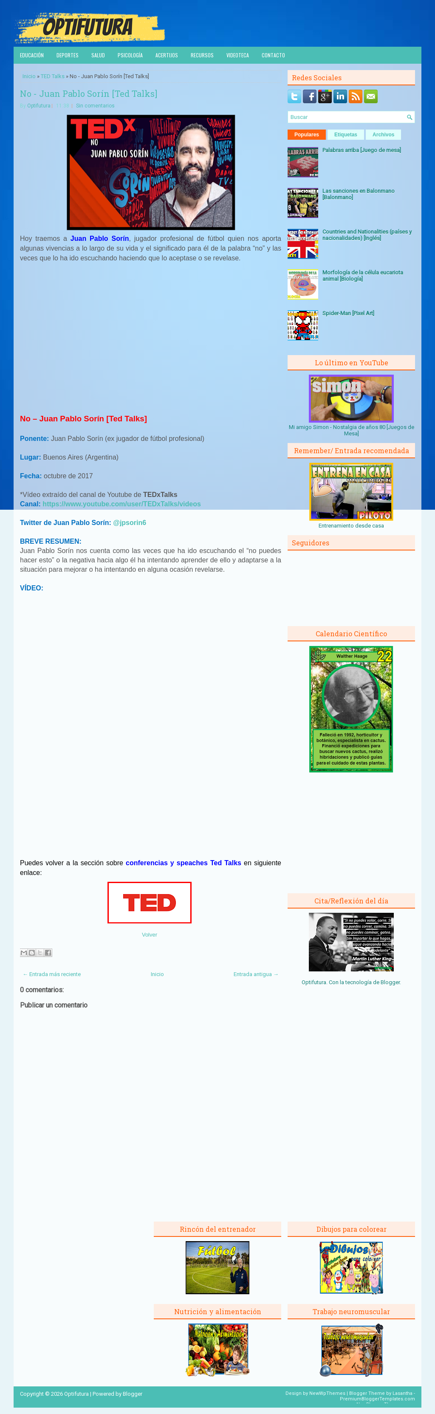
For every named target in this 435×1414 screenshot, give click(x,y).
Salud (98, 55)
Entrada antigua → (256, 974)
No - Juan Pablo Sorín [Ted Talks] (88, 93)
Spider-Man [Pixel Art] (348, 313)
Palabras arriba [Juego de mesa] (361, 150)
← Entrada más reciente (52, 974)
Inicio (29, 76)
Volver (149, 934)
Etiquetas (345, 135)
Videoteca (237, 55)
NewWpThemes (327, 1393)
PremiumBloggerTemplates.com (377, 1399)
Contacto (273, 55)
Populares (306, 135)
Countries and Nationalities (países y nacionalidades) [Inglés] (367, 235)
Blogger (390, 982)
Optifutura (39, 106)
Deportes (67, 55)
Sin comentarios (95, 106)
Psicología (130, 55)
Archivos (383, 135)
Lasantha (402, 1393)
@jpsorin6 (129, 522)
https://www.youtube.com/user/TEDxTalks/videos (121, 504)
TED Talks (53, 76)
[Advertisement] (150, 341)
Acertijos (166, 55)
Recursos (202, 55)
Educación (32, 55)
